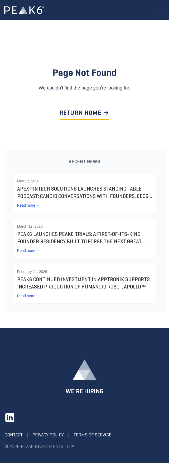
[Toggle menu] (161, 10)
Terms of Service (93, 435)
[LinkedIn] (9, 417)
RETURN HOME (85, 113)
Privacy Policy (48, 435)
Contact (13, 435)
